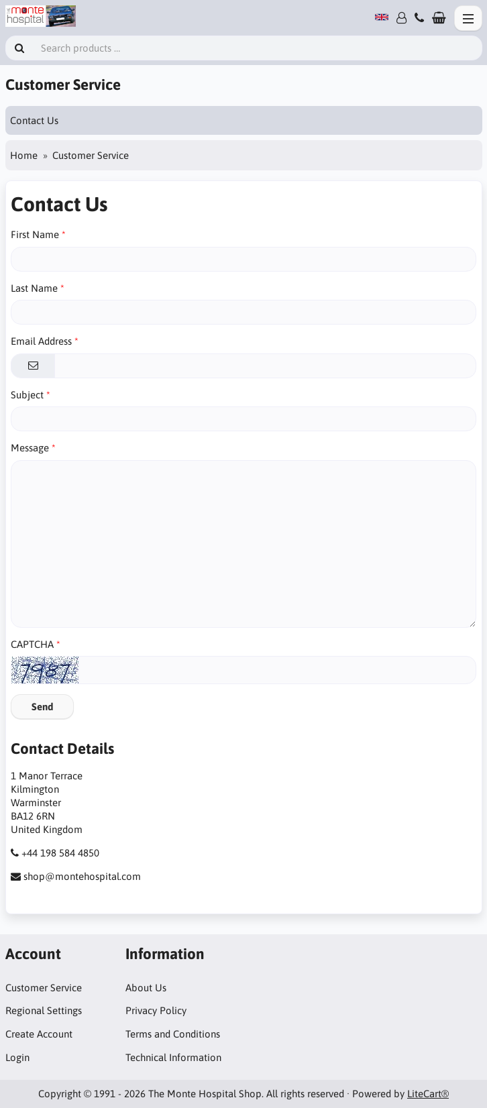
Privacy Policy (155, 1010)
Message (30, 447)
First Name (35, 234)
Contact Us (34, 120)
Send (42, 706)
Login (17, 1057)
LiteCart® (428, 1093)
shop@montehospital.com (82, 876)
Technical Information (173, 1057)
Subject (27, 394)
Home (24, 155)
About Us (145, 987)
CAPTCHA (32, 644)
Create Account (38, 1034)
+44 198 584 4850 (60, 852)
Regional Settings (43, 1010)
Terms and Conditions (172, 1034)
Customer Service (43, 987)
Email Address (41, 341)
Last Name (34, 288)
